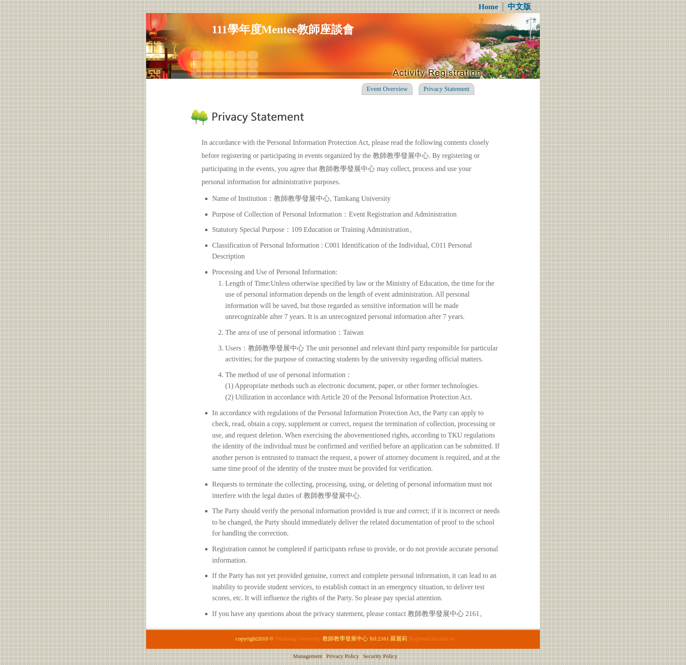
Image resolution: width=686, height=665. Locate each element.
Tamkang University (298, 639)
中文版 (519, 6)
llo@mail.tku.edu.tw (432, 639)
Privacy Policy (342, 656)
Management (307, 656)
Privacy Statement (446, 88)
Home (488, 6)
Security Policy (380, 656)
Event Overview (387, 88)
